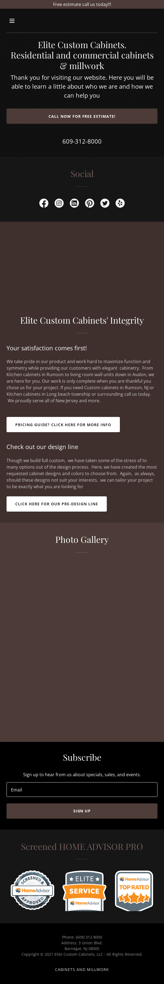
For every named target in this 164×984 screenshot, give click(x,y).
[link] (43, 204)
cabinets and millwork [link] (82, 969)
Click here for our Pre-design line (56, 503)
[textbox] (82, 789)
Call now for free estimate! (82, 116)
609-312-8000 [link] (82, 141)
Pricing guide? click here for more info (63, 424)
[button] (24, 20)
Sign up (82, 810)
